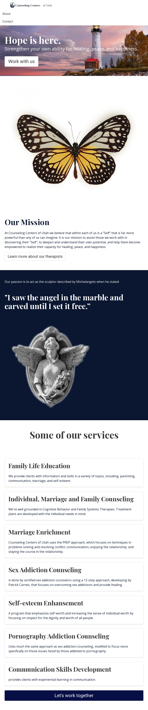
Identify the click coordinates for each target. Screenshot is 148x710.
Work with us (21, 61)
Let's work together (74, 695)
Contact (7, 21)
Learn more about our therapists (35, 256)
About (6, 14)
